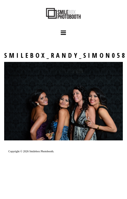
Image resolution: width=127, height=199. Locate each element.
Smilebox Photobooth (41, 151)
